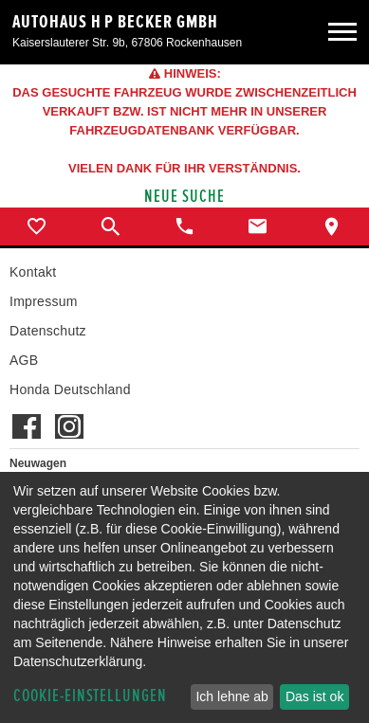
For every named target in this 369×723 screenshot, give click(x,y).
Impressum (43, 301)
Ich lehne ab (231, 696)
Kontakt (32, 272)
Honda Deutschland (70, 389)
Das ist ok (314, 696)
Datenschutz (47, 330)
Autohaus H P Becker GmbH (115, 21)
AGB (23, 360)
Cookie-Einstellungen (90, 696)
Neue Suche (184, 197)
